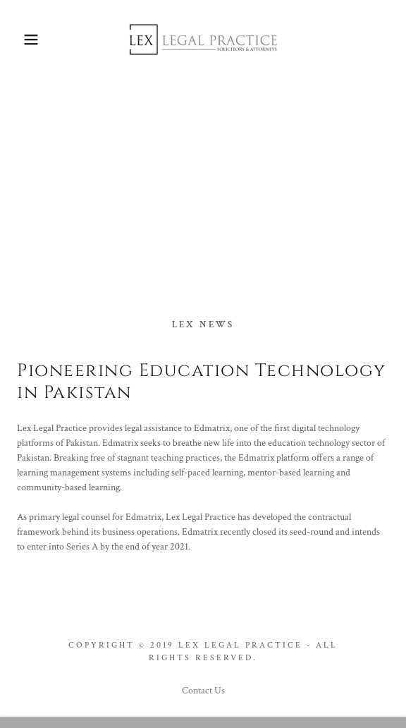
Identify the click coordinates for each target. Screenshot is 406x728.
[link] (202, 39)
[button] (28, 39)
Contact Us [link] (203, 690)
